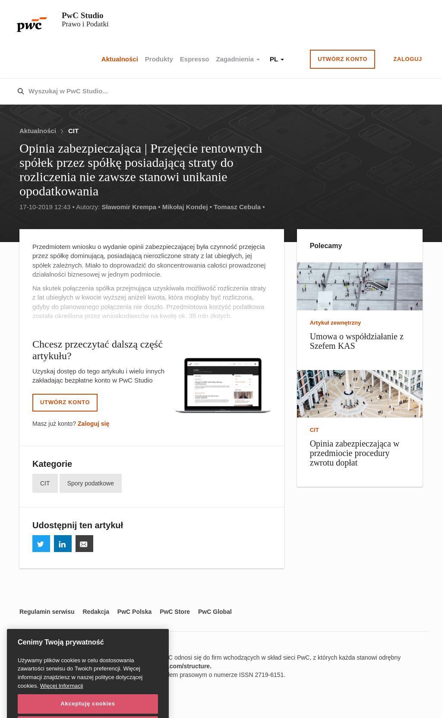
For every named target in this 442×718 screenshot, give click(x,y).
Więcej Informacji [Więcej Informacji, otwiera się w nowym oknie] (61, 695)
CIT (73, 130)
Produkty (159, 59)
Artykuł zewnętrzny (335, 322)
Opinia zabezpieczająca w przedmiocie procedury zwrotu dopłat (355, 453)
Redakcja (95, 611)
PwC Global (215, 611)
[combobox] (202, 92)
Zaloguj (407, 59)
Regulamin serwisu (47, 611)
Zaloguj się (93, 423)
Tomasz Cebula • (239, 207)
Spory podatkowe (90, 483)
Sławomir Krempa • (130, 207)
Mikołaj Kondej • (187, 207)
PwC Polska (134, 611)
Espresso (194, 59)
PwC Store (175, 611)
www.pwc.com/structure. (176, 666)
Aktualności (119, 59)
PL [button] (277, 59)
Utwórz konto (342, 59)
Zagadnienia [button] (238, 59)
